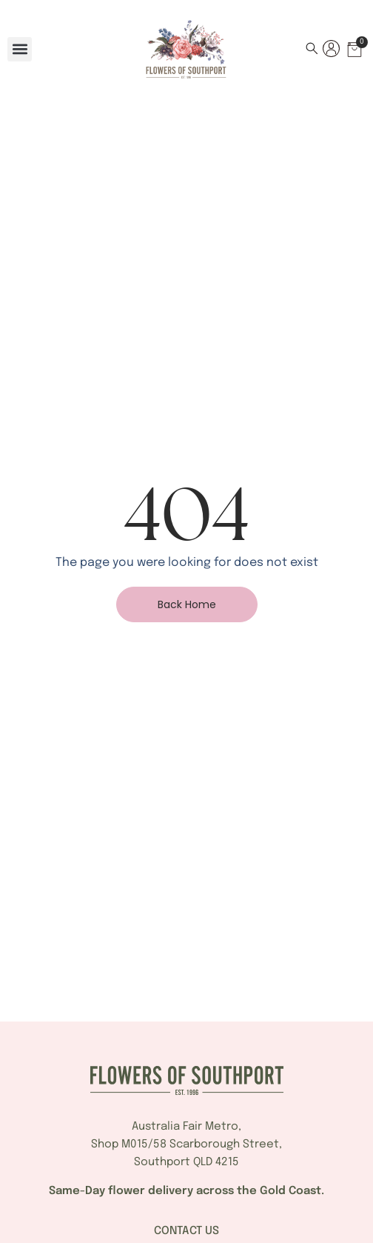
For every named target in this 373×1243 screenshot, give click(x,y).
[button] (19, 49)
